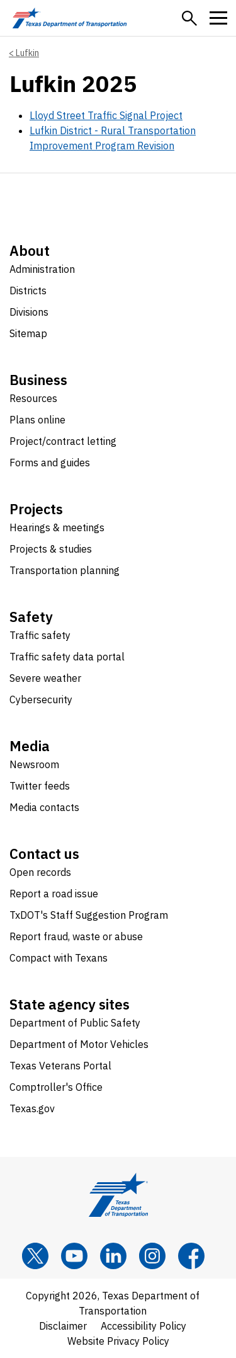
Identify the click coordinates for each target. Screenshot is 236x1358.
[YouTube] (74, 1256)
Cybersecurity (40, 699)
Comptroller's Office (56, 1087)
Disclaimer (63, 1326)
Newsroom (34, 764)
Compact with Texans (58, 958)
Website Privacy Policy (118, 1341)
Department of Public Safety (74, 1022)
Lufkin (27, 53)
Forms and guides (49, 462)
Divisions (28, 312)
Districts (28, 290)
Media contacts (44, 807)
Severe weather (45, 678)
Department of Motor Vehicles (79, 1044)
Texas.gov (32, 1108)
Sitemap (28, 333)
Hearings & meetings (56, 527)
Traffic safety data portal (67, 656)
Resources (33, 398)
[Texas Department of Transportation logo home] (69, 18)
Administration (42, 269)
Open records (40, 872)
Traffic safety (39, 635)
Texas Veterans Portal (60, 1065)
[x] (35, 1256)
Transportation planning (64, 570)
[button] (189, 18)
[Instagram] (152, 1256)
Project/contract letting (62, 441)
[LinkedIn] (113, 1256)
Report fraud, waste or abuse (76, 936)
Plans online (37, 419)
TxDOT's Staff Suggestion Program (88, 915)
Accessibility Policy (143, 1326)
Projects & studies (50, 549)
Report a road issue (53, 893)
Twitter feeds (39, 786)
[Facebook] (191, 1256)
